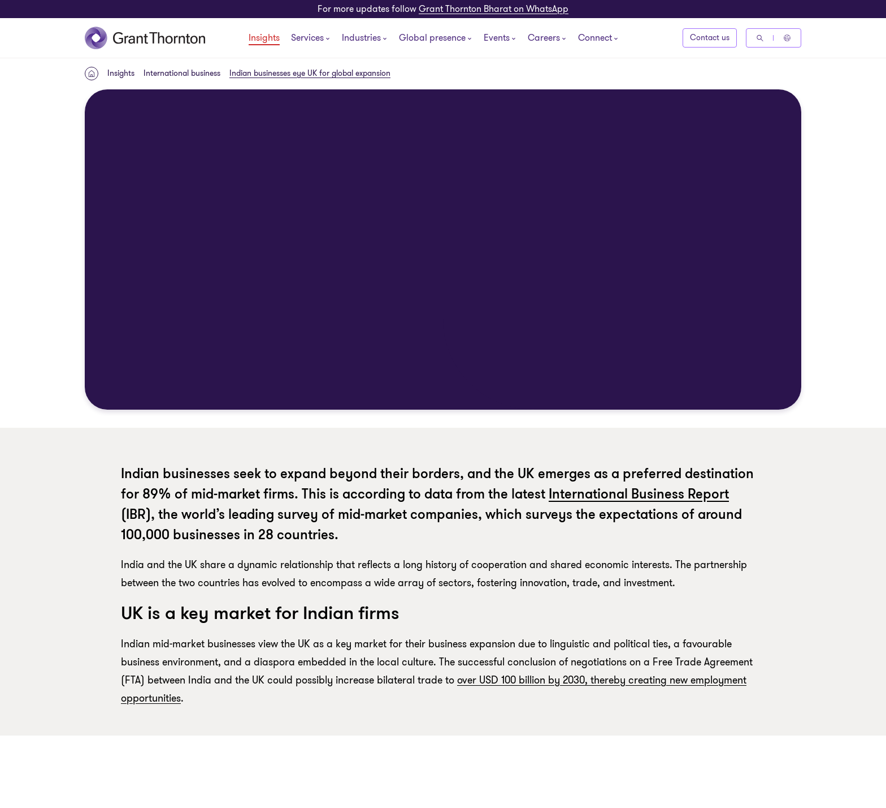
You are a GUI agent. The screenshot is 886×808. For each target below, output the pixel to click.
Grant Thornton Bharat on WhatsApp (493, 9)
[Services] (307, 39)
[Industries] (361, 39)
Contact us (709, 37)
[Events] (497, 39)
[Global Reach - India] (787, 38)
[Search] (760, 38)
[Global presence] (432, 39)
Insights (264, 38)
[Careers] (544, 39)
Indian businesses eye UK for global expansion (309, 73)
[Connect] (595, 39)
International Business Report (639, 494)
